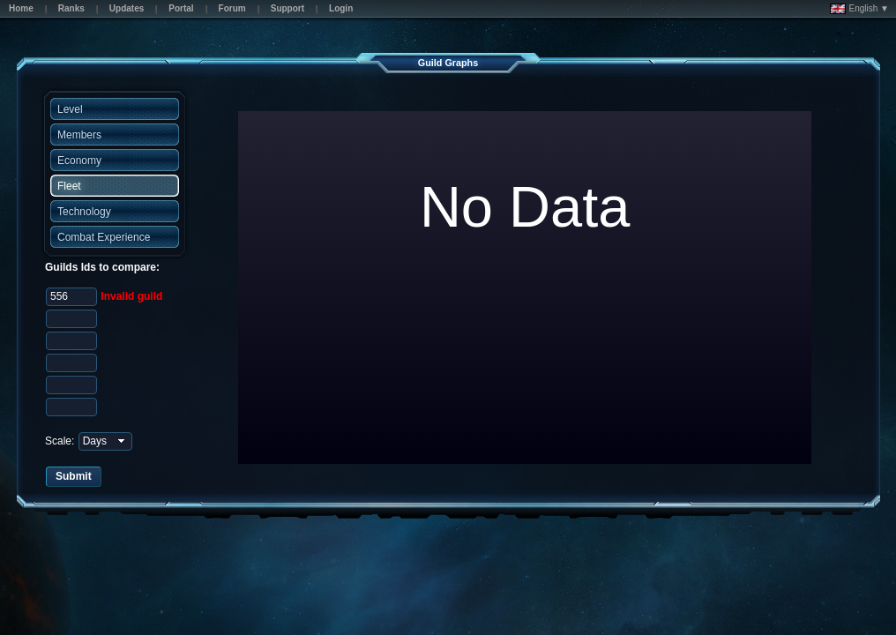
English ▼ (859, 9)
